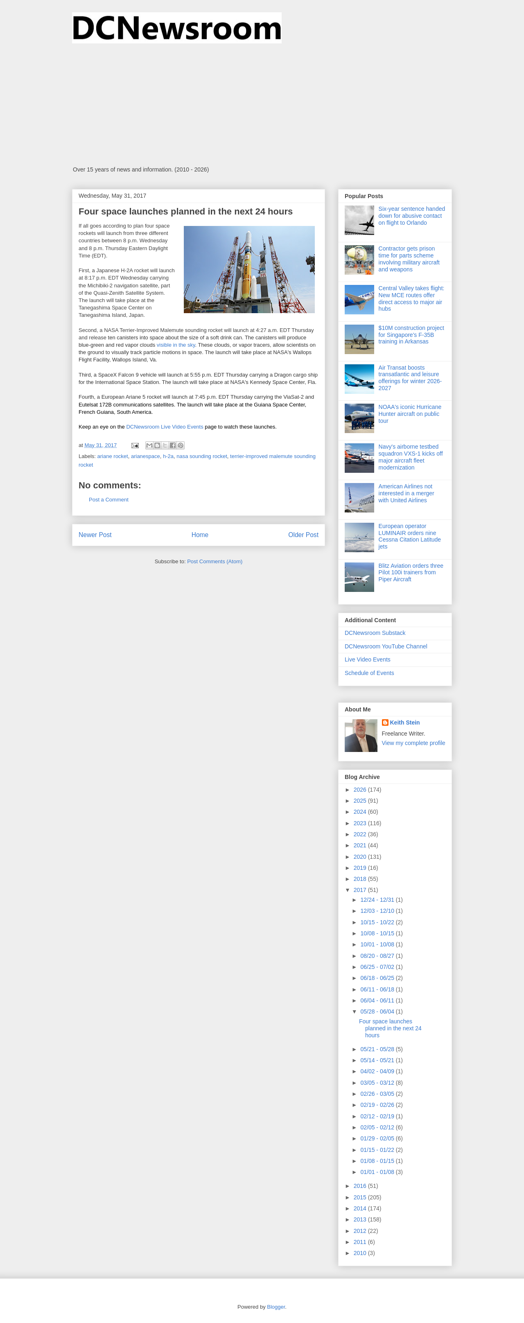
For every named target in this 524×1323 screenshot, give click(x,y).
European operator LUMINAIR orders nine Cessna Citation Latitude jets (410, 536)
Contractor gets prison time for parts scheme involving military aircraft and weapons (409, 258)
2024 (361, 811)
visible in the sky (176, 345)
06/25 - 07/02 (377, 967)
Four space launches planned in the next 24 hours (390, 1028)
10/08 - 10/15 (377, 933)
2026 (361, 789)
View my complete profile (413, 743)
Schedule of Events (369, 673)
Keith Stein (405, 722)
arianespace (145, 456)
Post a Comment (109, 500)
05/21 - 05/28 (377, 1049)
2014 (361, 1208)
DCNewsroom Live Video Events (164, 427)
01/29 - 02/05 (377, 1138)
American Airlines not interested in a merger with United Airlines (406, 493)
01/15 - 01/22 (377, 1150)
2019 (361, 868)
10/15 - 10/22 (377, 922)
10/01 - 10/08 (377, 944)
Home (200, 534)
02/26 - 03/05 (377, 1093)
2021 (361, 845)
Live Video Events (368, 659)
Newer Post (95, 534)
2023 (361, 823)
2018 (361, 879)
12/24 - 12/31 (377, 899)
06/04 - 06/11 (377, 1000)
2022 (361, 834)
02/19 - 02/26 (377, 1105)
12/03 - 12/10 (377, 911)
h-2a (168, 456)
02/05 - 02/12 (377, 1127)
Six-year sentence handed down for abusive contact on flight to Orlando (412, 215)
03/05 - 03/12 (377, 1082)
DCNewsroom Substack (375, 633)
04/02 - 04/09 (377, 1071)
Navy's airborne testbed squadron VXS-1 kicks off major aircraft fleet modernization (411, 456)
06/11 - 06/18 (377, 989)
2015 (361, 1197)
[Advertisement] (262, 104)
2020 (361, 856)
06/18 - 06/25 (377, 978)
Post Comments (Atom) (214, 561)
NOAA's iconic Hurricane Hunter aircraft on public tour (410, 414)
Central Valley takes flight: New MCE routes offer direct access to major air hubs (412, 298)
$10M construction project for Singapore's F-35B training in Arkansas (411, 335)
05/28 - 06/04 (377, 1011)
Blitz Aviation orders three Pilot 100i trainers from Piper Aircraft (411, 572)
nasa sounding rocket (201, 456)
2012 (361, 1231)
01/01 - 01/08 (377, 1172)
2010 (361, 1253)
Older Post (303, 534)
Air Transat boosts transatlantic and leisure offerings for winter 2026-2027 (410, 377)
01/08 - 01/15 (377, 1161)
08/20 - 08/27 (377, 956)
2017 (361, 890)
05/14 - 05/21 (377, 1060)
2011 (361, 1242)
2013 (361, 1219)
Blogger (276, 1307)
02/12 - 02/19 (377, 1116)
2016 (361, 1186)
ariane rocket (112, 456)
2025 (361, 800)
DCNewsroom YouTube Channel (386, 646)
